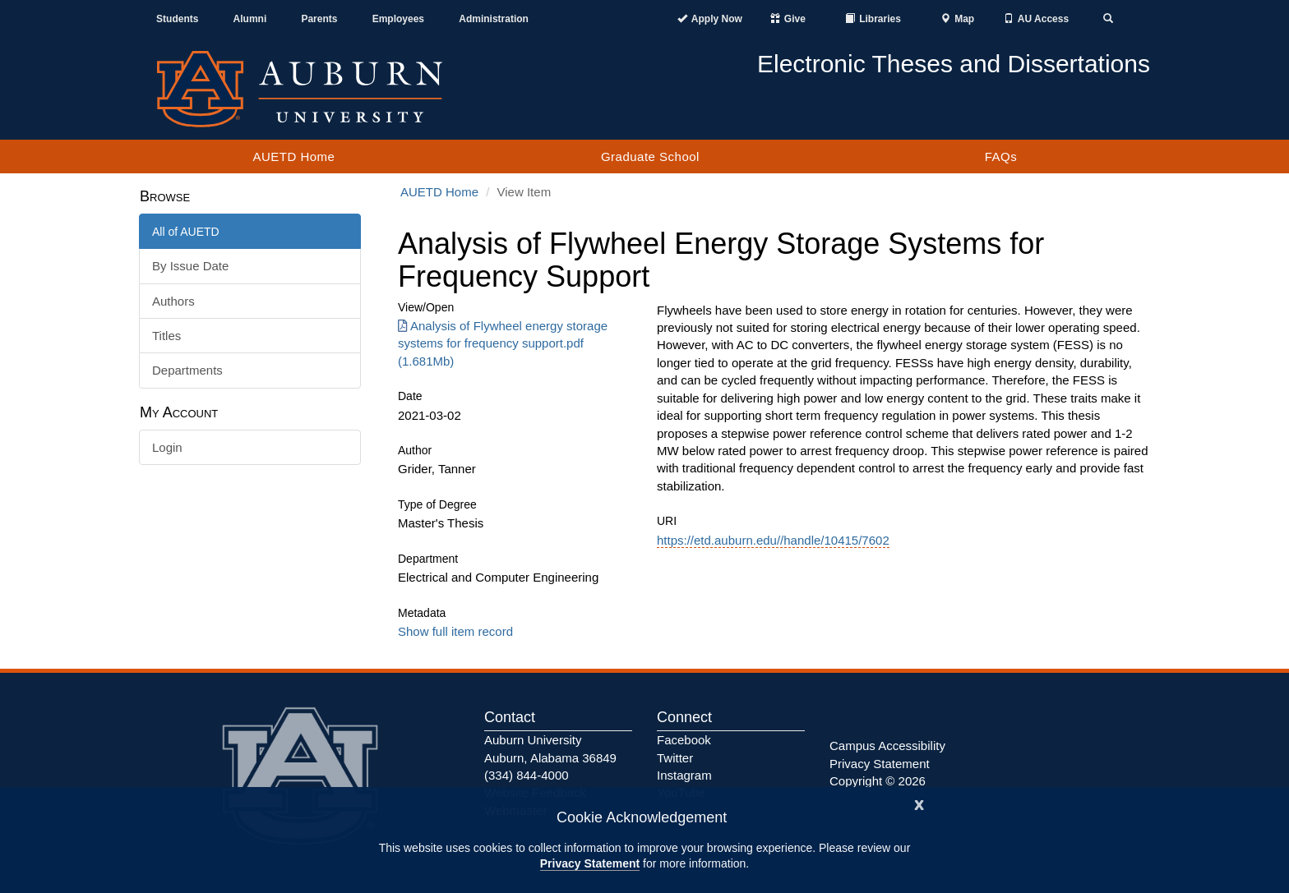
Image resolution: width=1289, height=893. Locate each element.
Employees (398, 19)
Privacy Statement (590, 863)
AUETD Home (293, 156)
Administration (494, 19)
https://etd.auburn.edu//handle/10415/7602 (773, 540)
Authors (173, 301)
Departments (187, 370)
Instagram (684, 775)
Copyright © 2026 (877, 781)
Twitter (675, 758)
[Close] (919, 803)
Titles (166, 336)
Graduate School (650, 156)
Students (177, 19)
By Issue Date (190, 266)
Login (167, 447)
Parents (319, 19)
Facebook (684, 740)
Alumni (250, 19)
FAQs (1001, 156)
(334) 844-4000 (526, 775)
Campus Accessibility (887, 746)
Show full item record (455, 631)
